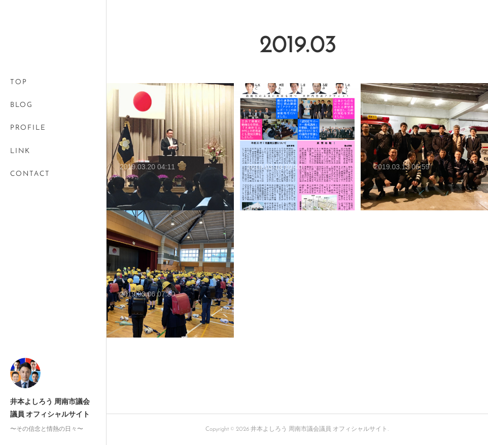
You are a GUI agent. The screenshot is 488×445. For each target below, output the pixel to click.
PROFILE (28, 128)
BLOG (21, 105)
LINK (20, 151)
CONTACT (30, 174)
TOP (18, 82)
